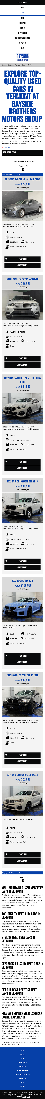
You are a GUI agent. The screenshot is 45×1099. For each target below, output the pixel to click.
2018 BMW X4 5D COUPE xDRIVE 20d (22, 675)
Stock (23, 13)
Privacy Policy (7, 1092)
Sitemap (22, 1086)
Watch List (24, 259)
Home (22, 8)
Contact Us (22, 43)
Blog (22, 48)
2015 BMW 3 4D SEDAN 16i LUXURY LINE (22, 179)
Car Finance (22, 23)
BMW (30, 65)
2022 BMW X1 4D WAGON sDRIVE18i (22, 481)
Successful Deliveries (22, 38)
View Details (22, 265)
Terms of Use (19, 1092)
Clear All (7, 147)
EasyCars (26, 1097)
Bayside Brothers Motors (11, 65)
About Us (22, 28)
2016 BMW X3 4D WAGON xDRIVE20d (22, 279)
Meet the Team (22, 33)
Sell (22, 18)
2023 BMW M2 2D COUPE (22, 581)
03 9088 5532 (22, 2)
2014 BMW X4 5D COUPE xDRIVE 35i (22, 775)
